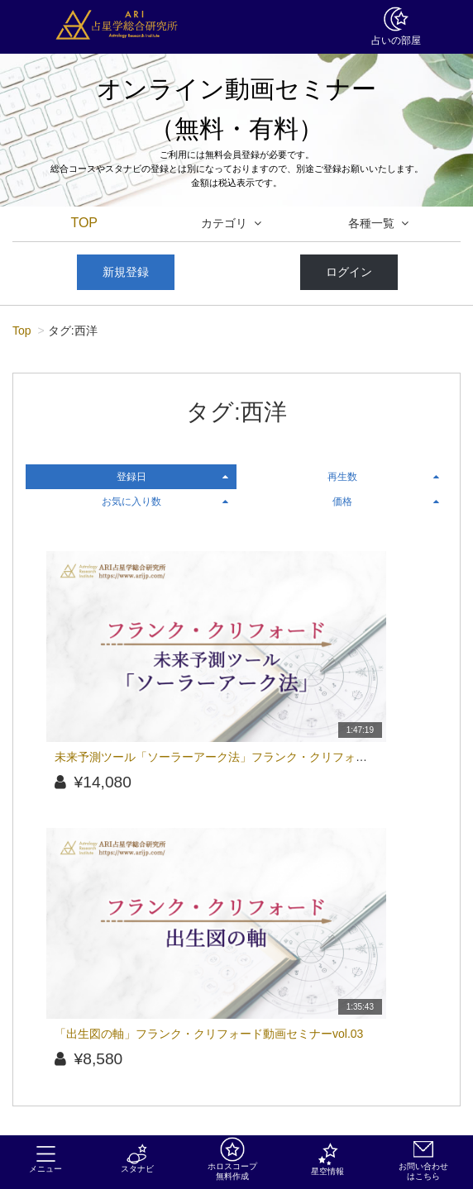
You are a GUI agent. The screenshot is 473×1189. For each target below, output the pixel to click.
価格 (386, 501)
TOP (84, 223)
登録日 (173, 477)
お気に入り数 (165, 501)
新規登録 (126, 271)
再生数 (383, 477)
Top (21, 330)
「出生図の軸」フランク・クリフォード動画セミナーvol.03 (209, 1033)
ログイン (349, 271)
